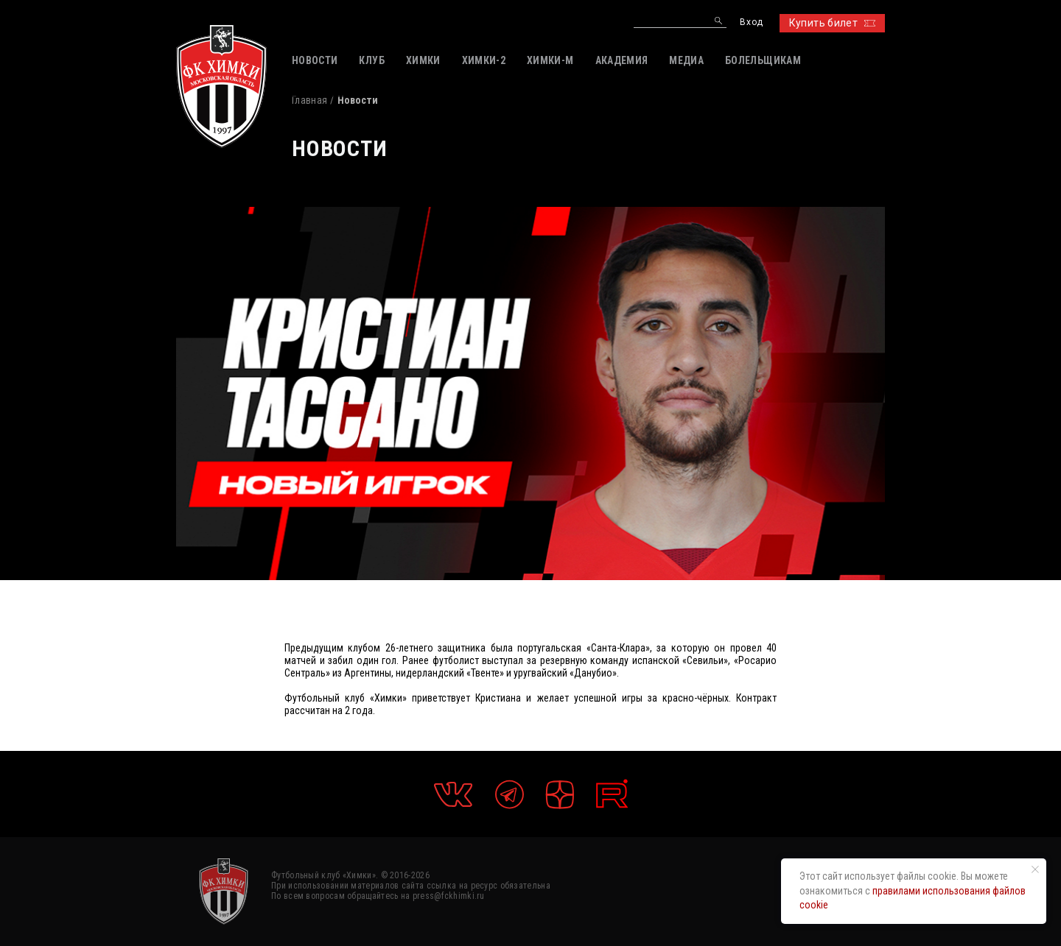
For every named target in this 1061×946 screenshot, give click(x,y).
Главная (309, 100)
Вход (751, 22)
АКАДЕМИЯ (621, 60)
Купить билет (832, 23)
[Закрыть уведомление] (1035, 869)
